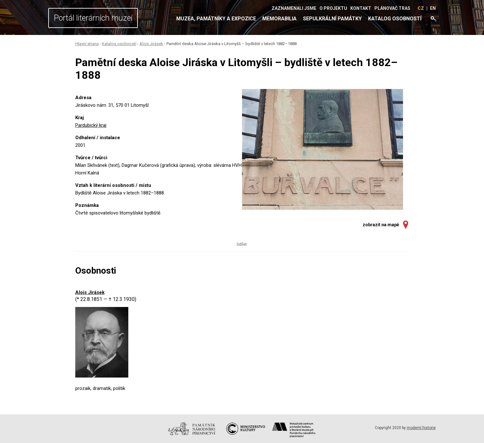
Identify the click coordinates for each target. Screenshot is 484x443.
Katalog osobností (394, 19)
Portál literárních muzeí (93, 18)
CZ (421, 8)
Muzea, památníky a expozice (216, 19)
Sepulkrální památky (332, 19)
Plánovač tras (392, 8)
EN (433, 8)
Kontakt (360, 8)
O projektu (333, 8)
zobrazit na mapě (381, 224)
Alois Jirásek (151, 43)
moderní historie (421, 428)
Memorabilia (279, 19)
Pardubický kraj (90, 125)
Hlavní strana (87, 43)
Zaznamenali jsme (294, 8)
